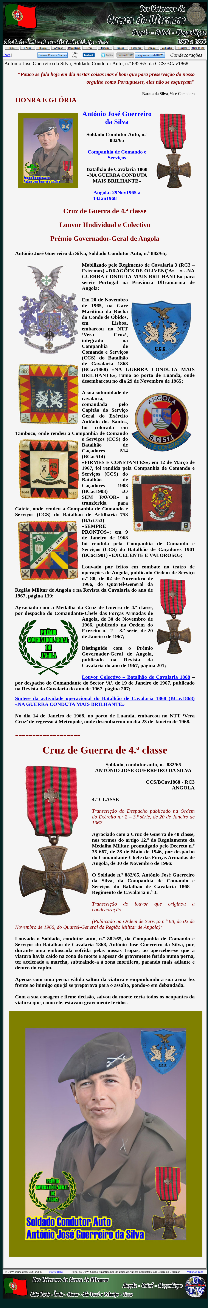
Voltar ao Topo (195, 1271)
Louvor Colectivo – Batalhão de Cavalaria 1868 (136, 677)
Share (6, 55)
